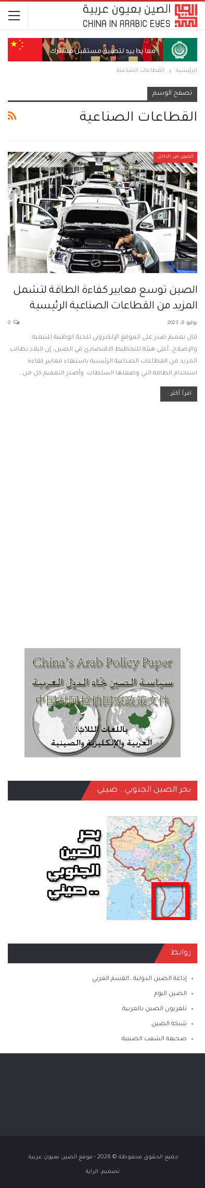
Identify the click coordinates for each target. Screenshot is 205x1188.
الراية (92, 1172)
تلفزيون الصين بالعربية (154, 1009)
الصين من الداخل (175, 157)
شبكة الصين (169, 1024)
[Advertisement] (102, 519)
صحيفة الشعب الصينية (154, 1039)
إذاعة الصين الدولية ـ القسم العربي (139, 979)
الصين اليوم (170, 994)
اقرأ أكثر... (178, 394)
